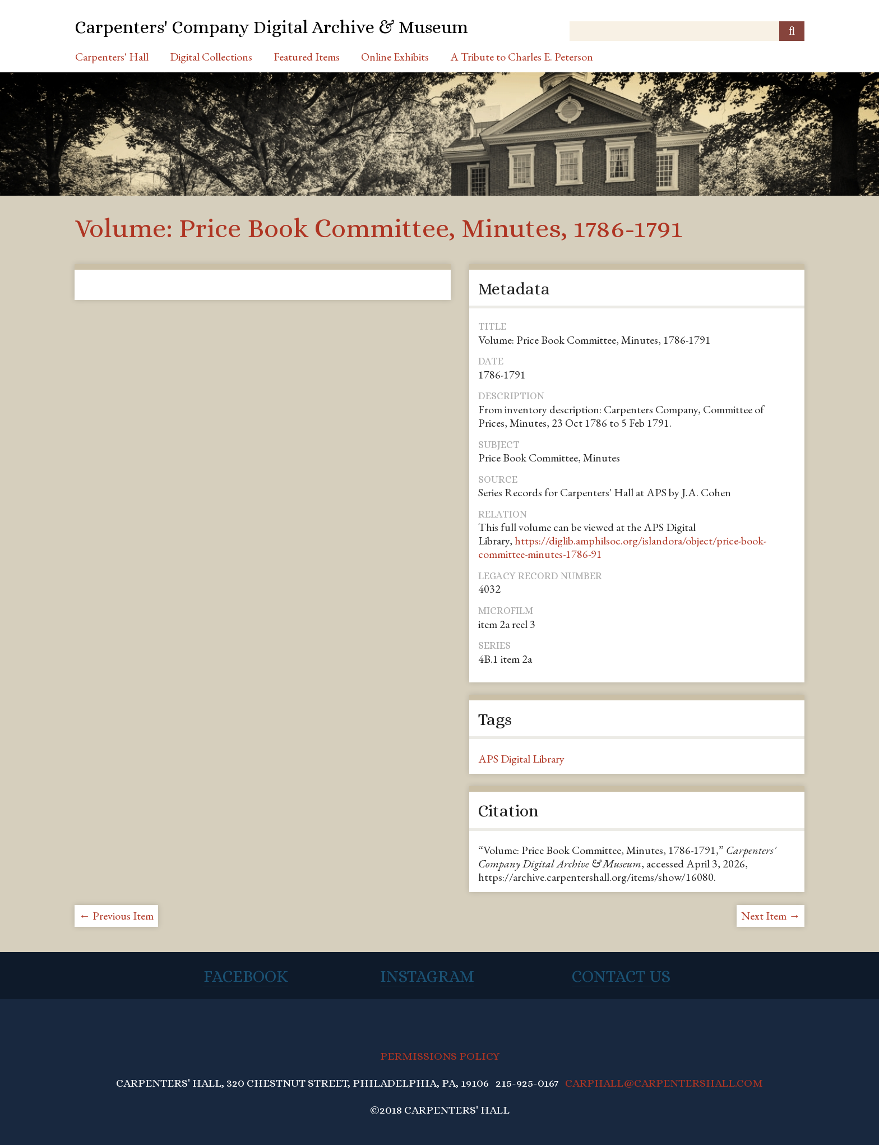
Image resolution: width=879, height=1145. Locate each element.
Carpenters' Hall (112, 56)
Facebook (245, 976)
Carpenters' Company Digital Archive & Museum (271, 27)
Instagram (427, 976)
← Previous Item (116, 915)
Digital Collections (211, 56)
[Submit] (791, 31)
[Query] (687, 31)
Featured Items (307, 56)
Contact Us (621, 976)
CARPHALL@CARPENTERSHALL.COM (664, 1083)
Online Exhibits (395, 56)
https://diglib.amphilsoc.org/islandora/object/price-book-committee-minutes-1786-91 (622, 547)
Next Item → (770, 915)
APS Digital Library (521, 758)
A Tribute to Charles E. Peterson (521, 56)
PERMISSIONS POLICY (439, 1056)
